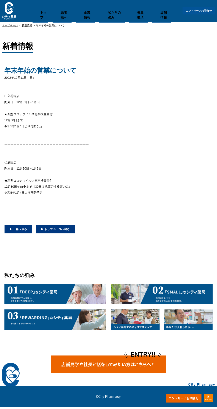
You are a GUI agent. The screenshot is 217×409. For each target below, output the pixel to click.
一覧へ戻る (23, 230)
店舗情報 (154, 9)
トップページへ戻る (73, 230)
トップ (42, 9)
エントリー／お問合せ (198, 11)
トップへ (206, 398)
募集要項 (132, 9)
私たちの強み (108, 9)
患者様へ (62, 9)
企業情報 (84, 9)
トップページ (10, 25)
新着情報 (27, 25)
